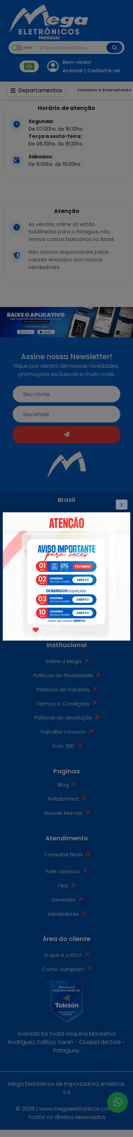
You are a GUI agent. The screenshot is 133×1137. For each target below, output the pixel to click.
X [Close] (121, 505)
